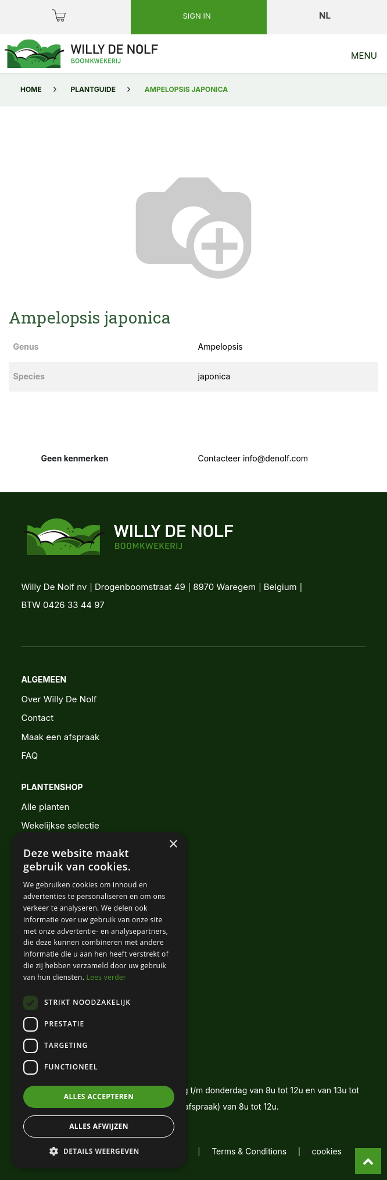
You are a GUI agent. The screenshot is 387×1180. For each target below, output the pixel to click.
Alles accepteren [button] (99, 1096)
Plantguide (93, 89)
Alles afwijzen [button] (98, 1126)
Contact (37, 717)
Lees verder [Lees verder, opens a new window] (107, 977)
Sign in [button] (197, 15)
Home (31, 89)
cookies (327, 1151)
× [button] (173, 844)
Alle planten (45, 806)
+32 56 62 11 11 (67, 1041)
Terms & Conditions (249, 1151)
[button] (98, 1151)
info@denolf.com (71, 1063)
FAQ (29, 755)
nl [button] (325, 15)
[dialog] (99, 1000)
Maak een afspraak (60, 736)
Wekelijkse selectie (60, 825)
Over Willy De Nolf (58, 699)
